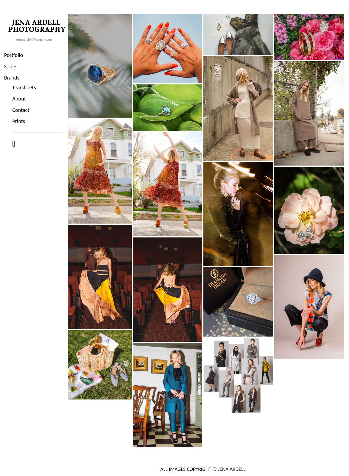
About (19, 98)
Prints (18, 121)
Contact (20, 110)
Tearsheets (24, 87)
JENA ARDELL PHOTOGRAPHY (37, 26)
